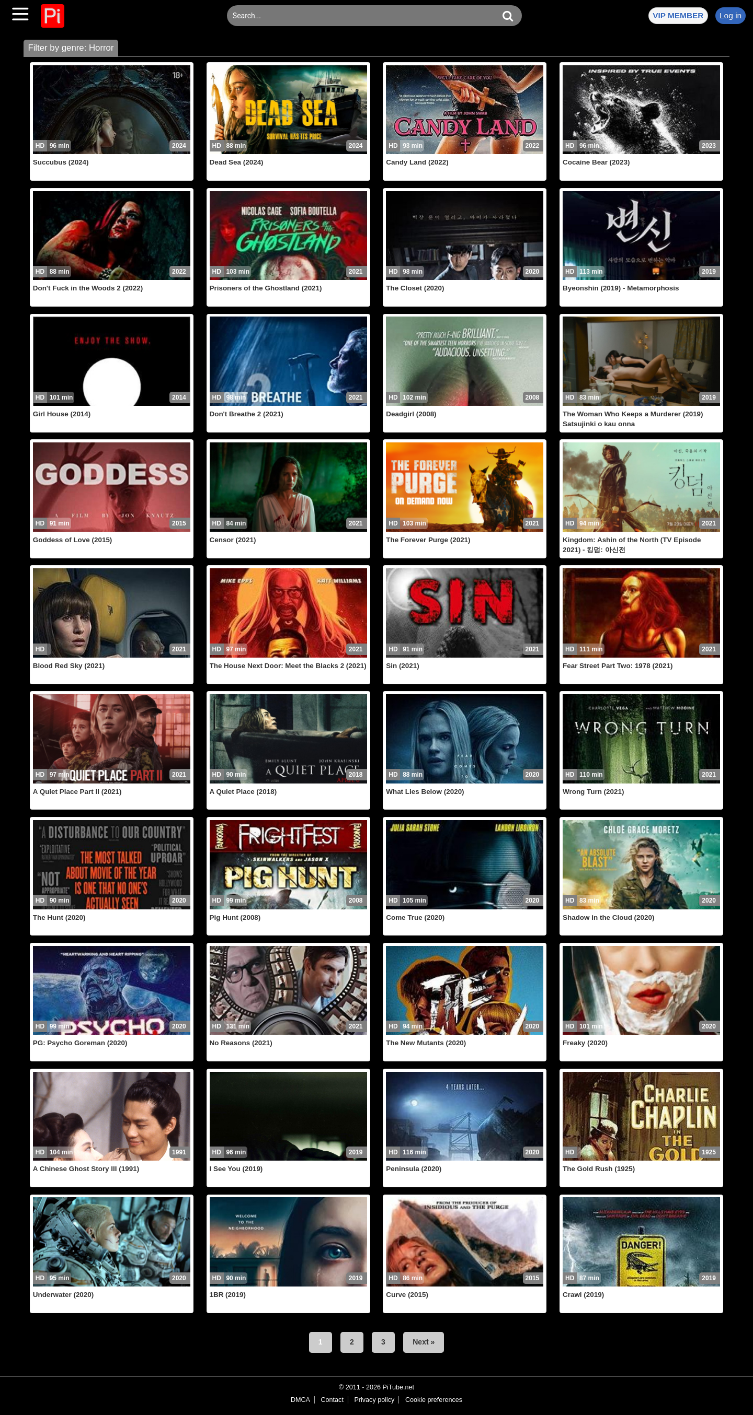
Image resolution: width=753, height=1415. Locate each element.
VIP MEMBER (678, 15)
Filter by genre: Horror (70, 48)
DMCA (300, 1400)
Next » (424, 1342)
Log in (730, 15)
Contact (332, 1400)
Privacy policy (374, 1400)
